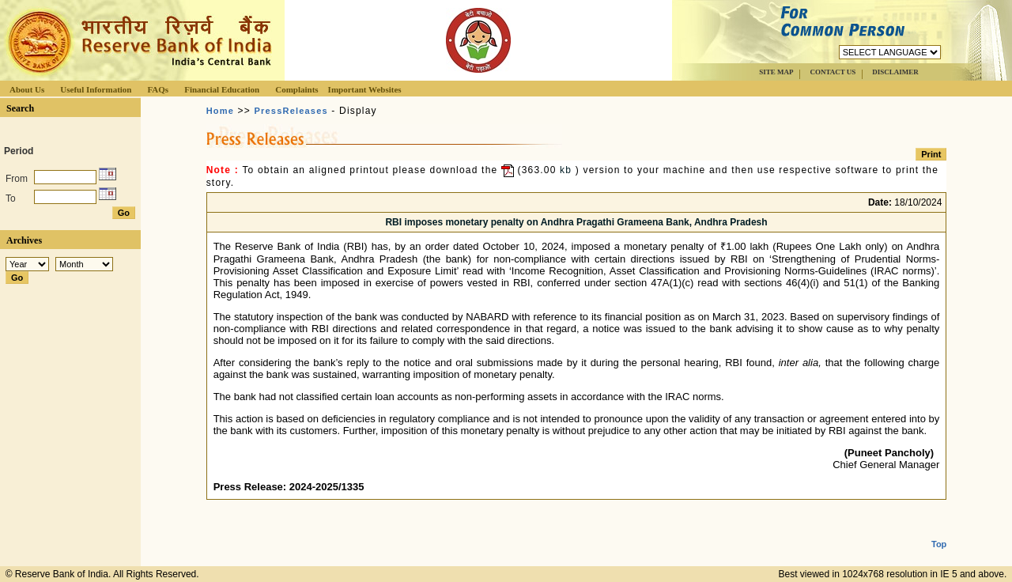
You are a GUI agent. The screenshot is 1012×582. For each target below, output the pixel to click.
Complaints (296, 89)
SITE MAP (776, 72)
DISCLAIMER (895, 72)
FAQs (157, 89)
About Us (26, 89)
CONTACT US (832, 72)
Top (938, 531)
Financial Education (221, 89)
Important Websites (365, 89)
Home (220, 110)
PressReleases (291, 110)
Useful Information (95, 89)
